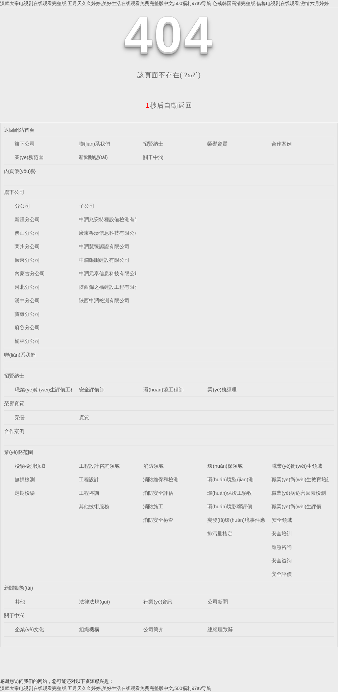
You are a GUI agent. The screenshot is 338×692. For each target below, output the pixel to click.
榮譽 (20, 417)
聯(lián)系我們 (94, 144)
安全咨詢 (281, 560)
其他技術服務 (94, 506)
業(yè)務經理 (222, 389)
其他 (20, 602)
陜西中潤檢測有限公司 (104, 300)
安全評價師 (91, 389)
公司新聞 (218, 602)
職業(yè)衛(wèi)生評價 (296, 506)
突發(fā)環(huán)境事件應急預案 (243, 520)
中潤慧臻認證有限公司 (104, 246)
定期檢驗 (25, 493)
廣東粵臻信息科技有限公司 (109, 233)
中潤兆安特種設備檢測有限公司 (114, 219)
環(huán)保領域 (225, 466)
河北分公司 (27, 287)
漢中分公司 (27, 300)
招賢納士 (153, 144)
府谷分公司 (27, 327)
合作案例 (281, 144)
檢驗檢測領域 (30, 466)
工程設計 (89, 479)
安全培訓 (281, 533)
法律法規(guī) (94, 602)
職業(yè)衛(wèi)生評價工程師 (47, 389)
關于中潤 (153, 157)
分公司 (22, 206)
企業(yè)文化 (29, 629)
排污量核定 (220, 533)
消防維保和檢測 (160, 479)
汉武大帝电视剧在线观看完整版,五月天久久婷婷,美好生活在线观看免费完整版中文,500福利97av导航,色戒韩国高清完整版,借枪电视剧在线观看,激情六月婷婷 (164, 3)
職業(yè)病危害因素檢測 (298, 493)
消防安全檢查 (158, 520)
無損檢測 (25, 479)
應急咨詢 (281, 547)
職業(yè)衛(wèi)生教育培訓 (301, 479)
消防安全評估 (158, 493)
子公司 (86, 206)
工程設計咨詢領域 (99, 466)
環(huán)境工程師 (163, 389)
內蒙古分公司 (30, 273)
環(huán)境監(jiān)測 (230, 479)
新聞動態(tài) (93, 157)
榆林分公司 (27, 341)
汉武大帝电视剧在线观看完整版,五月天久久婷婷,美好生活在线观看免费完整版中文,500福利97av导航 (105, 688)
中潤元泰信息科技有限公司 (109, 273)
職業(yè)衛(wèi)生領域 (297, 466)
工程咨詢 (89, 493)
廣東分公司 (27, 260)
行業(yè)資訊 (157, 602)
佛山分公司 (27, 233)
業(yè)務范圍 (29, 157)
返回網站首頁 (19, 130)
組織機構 (89, 629)
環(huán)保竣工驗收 (229, 493)
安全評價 (281, 574)
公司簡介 (153, 629)
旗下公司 (25, 144)
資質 (84, 417)
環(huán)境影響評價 (229, 506)
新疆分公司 (27, 219)
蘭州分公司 (27, 246)
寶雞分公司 (27, 314)
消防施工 (153, 506)
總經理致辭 (220, 629)
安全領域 (282, 520)
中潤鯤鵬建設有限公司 (104, 260)
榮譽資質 (217, 144)
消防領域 (153, 466)
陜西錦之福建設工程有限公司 (112, 287)
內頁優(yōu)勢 (20, 171)
